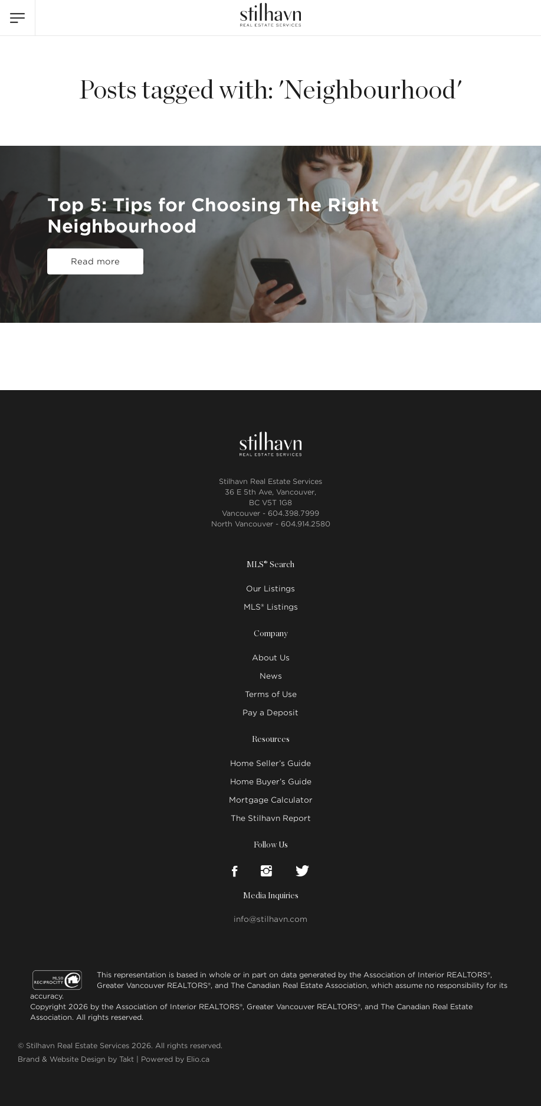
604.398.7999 (293, 513)
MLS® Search (270, 565)
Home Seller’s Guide (270, 763)
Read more (95, 261)
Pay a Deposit (270, 712)
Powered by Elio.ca (175, 1059)
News (271, 676)
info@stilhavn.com (270, 919)
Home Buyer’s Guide (271, 781)
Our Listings (270, 588)
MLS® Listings (271, 607)
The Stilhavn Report (271, 818)
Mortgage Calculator (271, 800)
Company (271, 634)
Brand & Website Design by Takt (76, 1059)
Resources (271, 739)
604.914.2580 (305, 523)
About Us (271, 657)
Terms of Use (271, 694)
